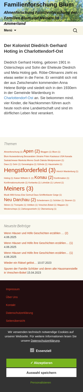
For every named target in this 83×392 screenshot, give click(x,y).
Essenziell (40, 350)
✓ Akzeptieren (41, 363)
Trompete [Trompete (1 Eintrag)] (20, 205)
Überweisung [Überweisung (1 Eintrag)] (48, 209)
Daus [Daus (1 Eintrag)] (8, 164)
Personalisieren (41, 382)
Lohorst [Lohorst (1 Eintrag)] (58, 182)
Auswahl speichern (41, 372)
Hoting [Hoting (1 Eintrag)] (8, 178)
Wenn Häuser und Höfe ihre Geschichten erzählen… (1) (38, 243)
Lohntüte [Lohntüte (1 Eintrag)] (47, 182)
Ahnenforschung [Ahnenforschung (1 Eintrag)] (13, 152)
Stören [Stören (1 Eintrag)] (8, 205)
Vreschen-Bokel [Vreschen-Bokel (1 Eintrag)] (47, 205)
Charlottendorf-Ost (18, 98)
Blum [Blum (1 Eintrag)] (56, 152)
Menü (8, 30)
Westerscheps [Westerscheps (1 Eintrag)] (12, 209)
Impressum (13, 289)
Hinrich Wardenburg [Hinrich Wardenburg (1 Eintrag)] (67, 171)
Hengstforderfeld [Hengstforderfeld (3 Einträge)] (30, 170)
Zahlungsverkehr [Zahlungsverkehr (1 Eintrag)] (30, 209)
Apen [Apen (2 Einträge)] (31, 151)
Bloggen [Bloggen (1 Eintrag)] (46, 152)
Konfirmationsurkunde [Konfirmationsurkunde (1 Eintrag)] (16, 182)
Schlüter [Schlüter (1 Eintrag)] (58, 200)
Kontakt (10, 305)
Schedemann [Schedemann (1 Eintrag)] (44, 200)
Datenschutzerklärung (19, 312)
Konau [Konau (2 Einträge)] (43, 177)
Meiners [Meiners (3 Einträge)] (18, 188)
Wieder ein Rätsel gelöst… (20, 262)
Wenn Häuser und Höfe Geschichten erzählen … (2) (36, 233)
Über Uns (12, 297)
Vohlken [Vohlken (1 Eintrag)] (32, 205)
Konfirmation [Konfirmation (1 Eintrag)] (61, 178)
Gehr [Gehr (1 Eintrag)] (17, 164)
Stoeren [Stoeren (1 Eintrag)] (70, 200)
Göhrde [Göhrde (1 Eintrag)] (42, 164)
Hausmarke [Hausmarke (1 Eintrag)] (55, 164)
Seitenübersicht (15, 320)
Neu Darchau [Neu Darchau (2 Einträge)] (20, 199)
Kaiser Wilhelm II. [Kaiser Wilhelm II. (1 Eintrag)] (24, 178)
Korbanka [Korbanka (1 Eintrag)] (35, 182)
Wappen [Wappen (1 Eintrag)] (62, 205)
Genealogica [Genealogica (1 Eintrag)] (28, 164)
